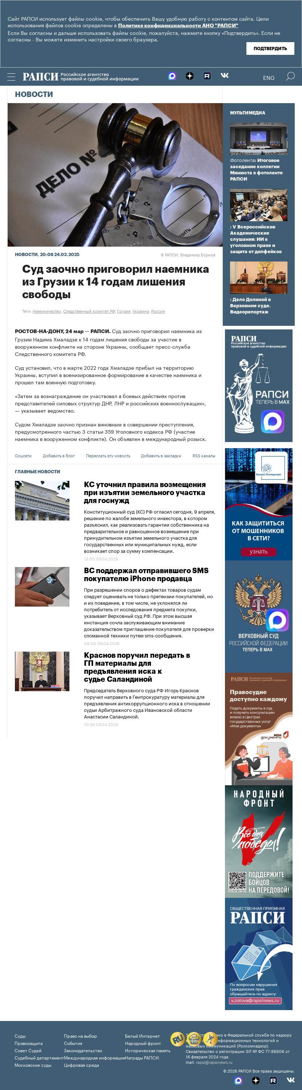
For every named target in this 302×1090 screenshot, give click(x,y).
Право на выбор (80, 1035)
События (73, 1042)
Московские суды (33, 1064)
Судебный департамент (39, 1057)
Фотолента (242, 160)
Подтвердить (270, 48)
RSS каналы (204, 455)
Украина (141, 310)
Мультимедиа (247, 113)
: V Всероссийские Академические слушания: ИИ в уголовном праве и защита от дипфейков (256, 239)
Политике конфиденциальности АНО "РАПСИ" (178, 25)
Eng (269, 77)
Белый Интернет (142, 1035)
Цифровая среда (81, 1064)
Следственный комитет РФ (89, 310)
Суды (20, 1035)
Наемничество (47, 310)
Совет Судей (28, 1049)
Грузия (123, 310)
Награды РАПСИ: (142, 1057)
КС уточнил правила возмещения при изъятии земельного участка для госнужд (145, 493)
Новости (34, 94)
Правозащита (29, 1042)
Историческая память (147, 1049)
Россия (158, 310)
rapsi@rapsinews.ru (214, 1061)
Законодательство (83, 1049)
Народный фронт (143, 1042)
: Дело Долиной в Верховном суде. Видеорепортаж (250, 305)
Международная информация (94, 1057)
